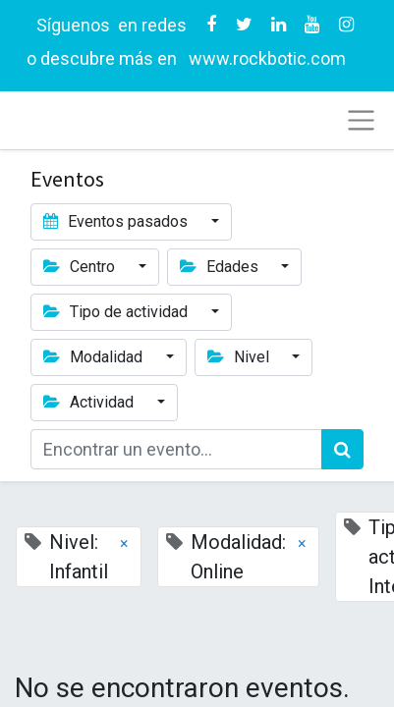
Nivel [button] (240, 357)
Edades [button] (221, 266)
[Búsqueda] (342, 449)
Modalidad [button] (94, 357)
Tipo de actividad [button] (117, 311)
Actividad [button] (90, 402)
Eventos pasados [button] (117, 221)
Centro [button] (81, 266)
